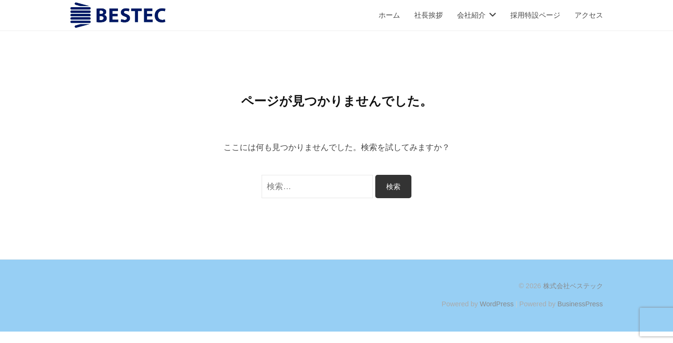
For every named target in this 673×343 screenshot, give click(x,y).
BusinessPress (580, 304)
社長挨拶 (428, 15)
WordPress (497, 304)
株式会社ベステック (573, 286)
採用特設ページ (535, 15)
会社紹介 (471, 15)
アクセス (589, 15)
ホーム (389, 15)
